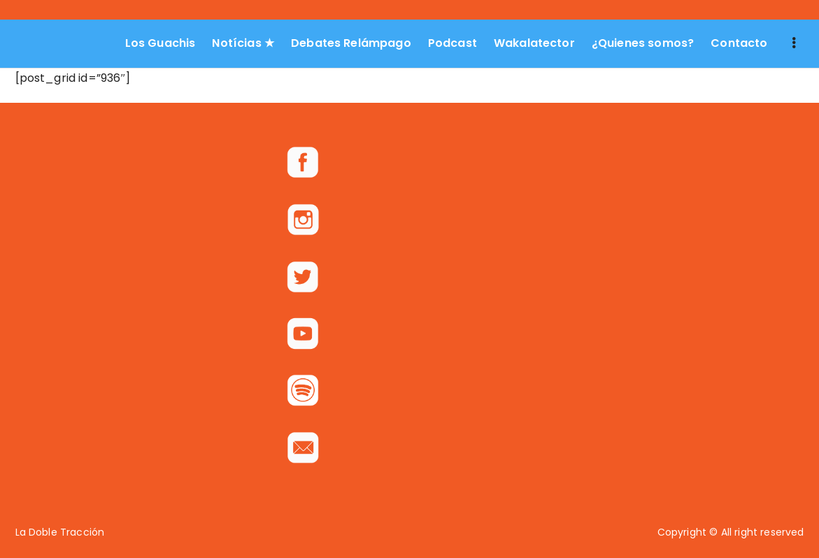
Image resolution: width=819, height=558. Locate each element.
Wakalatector (534, 43)
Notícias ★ (243, 43)
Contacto (739, 43)
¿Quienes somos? (643, 43)
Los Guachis (160, 43)
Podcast (452, 43)
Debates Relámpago (351, 43)
